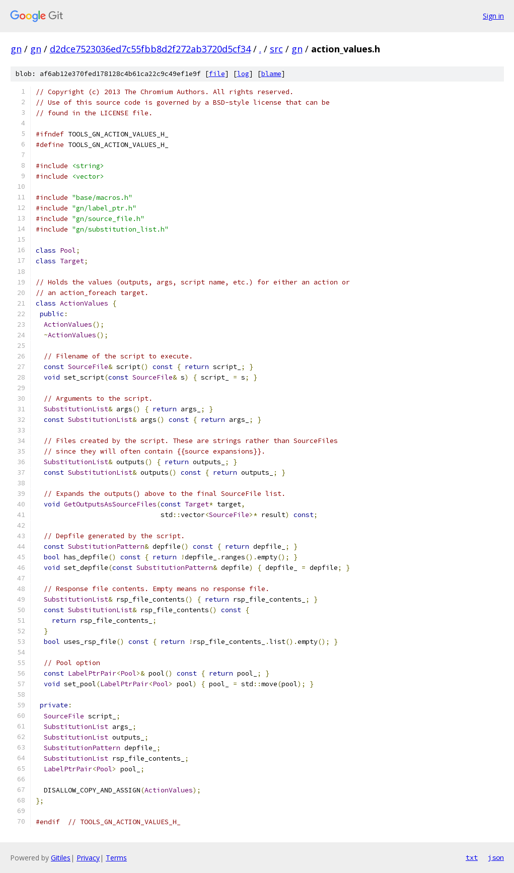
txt (472, 857)
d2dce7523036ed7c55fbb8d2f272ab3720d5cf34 (150, 49)
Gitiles (60, 857)
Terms (116, 857)
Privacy (88, 857)
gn (16, 49)
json (496, 857)
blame (271, 73)
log (243, 73)
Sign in (493, 16)
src (276, 49)
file (217, 73)
